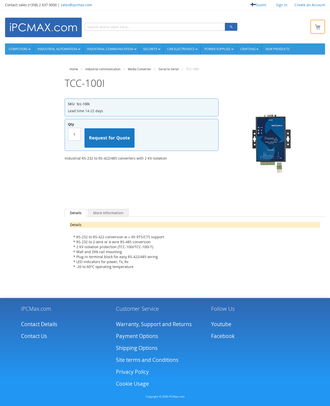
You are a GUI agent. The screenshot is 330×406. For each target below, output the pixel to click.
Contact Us (34, 336)
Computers (18, 49)
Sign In (281, 4)
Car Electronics (181, 49)
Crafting (248, 49)
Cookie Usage (132, 383)
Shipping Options (137, 347)
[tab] (76, 213)
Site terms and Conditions (147, 359)
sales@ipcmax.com (76, 4)
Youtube (221, 324)
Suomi (258, 4)
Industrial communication (110, 49)
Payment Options (137, 336)
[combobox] (155, 27)
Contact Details (39, 324)
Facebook (223, 336)
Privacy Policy (132, 371)
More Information (108, 212)
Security (150, 49)
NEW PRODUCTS (277, 49)
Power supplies (217, 49)
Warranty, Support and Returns (154, 324)
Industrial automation (57, 49)
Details (76, 212)
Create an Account (310, 4)
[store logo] (43, 27)
